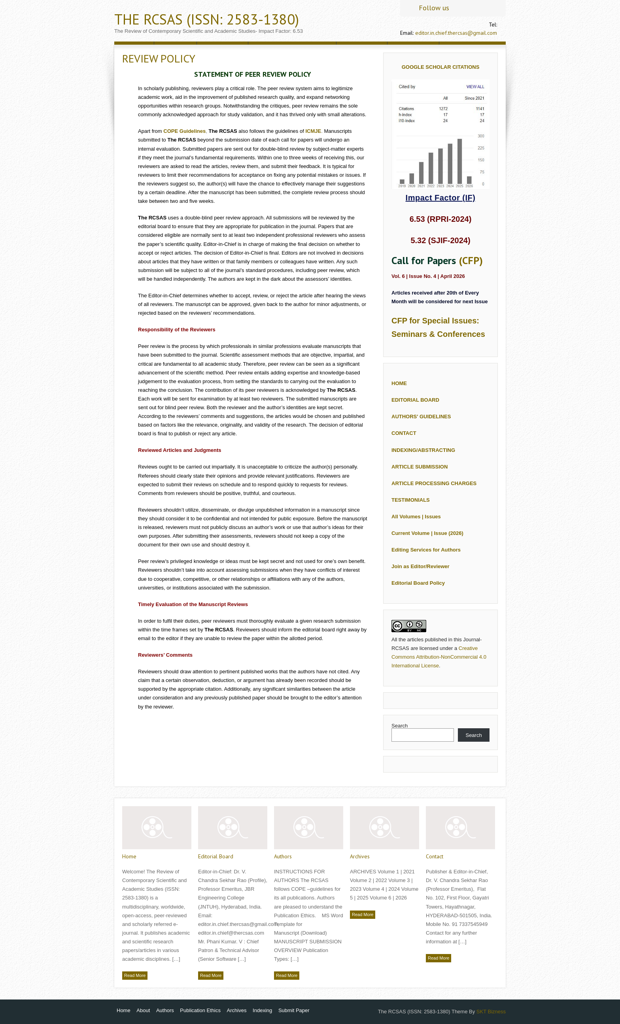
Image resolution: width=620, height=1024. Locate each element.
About (143, 1010)
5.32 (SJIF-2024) (440, 240)
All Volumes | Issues (416, 517)
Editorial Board (215, 856)
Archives (360, 856)
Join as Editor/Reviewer (420, 566)
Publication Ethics (200, 1010)
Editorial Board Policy (418, 583)
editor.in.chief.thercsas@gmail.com (456, 32)
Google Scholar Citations (441, 67)
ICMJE (313, 131)
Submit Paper (294, 1010)
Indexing (262, 1010)
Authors (283, 856)
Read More (135, 975)
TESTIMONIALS (410, 500)
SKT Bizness (491, 1012)
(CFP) (471, 260)
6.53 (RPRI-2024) (441, 219)
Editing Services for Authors (426, 550)
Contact (434, 856)
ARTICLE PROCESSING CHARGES (433, 483)
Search (399, 726)
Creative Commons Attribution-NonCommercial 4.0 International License (438, 657)
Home (129, 856)
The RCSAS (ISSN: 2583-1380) (206, 19)
